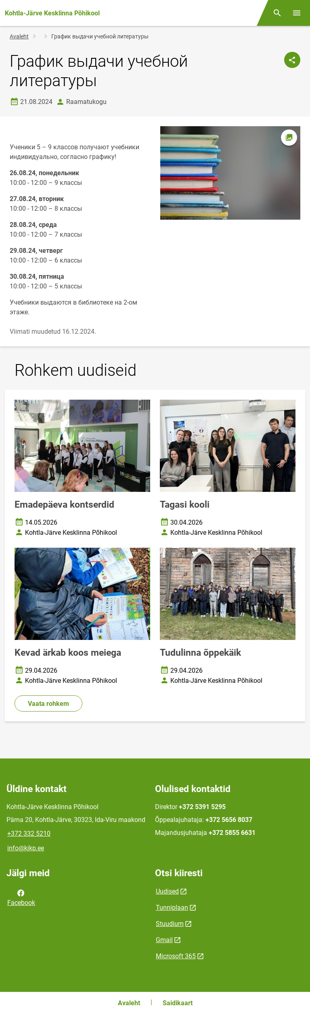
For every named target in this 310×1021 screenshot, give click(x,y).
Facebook (21, 897)
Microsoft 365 (176, 956)
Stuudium (170, 924)
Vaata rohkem (48, 703)
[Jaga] (292, 60)
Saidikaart (178, 1003)
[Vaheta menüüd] (297, 13)
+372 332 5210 (28, 833)
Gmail (164, 940)
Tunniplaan (172, 907)
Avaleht (19, 36)
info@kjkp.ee (25, 848)
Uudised (167, 891)
